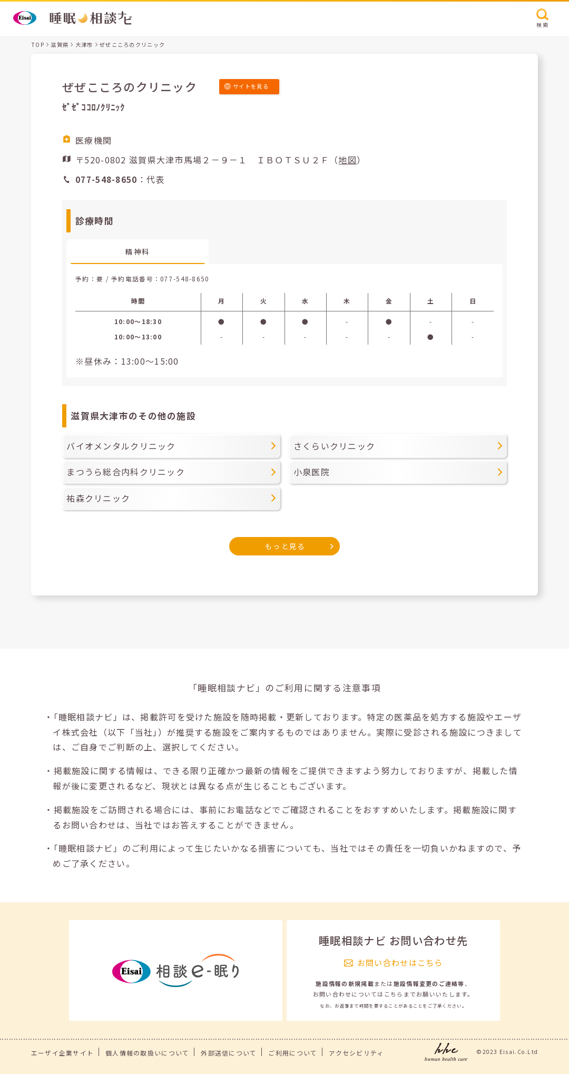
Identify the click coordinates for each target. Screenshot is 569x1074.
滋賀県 (59, 44)
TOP (37, 44)
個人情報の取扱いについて (147, 1052)
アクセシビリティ (356, 1052)
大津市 (84, 44)
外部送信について (229, 1052)
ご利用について (292, 1052)
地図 (347, 159)
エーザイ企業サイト (62, 1052)
